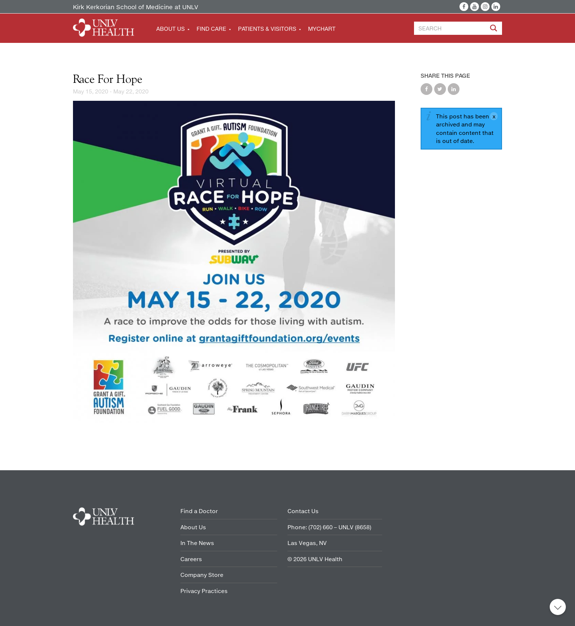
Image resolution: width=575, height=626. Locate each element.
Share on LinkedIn (453, 89)
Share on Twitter (440, 89)
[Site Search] (494, 29)
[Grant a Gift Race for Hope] (234, 262)
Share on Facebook (426, 89)
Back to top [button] (558, 607)
